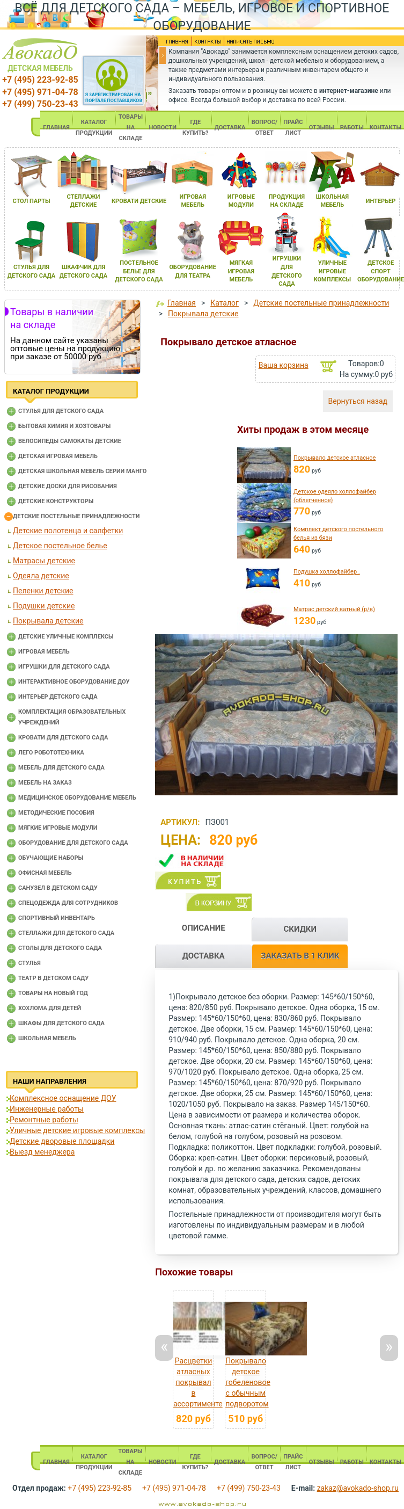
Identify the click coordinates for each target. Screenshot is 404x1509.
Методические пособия (56, 812)
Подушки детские (44, 605)
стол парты (31, 201)
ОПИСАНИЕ (203, 928)
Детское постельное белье (60, 545)
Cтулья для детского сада (61, 411)
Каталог (224, 303)
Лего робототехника (51, 752)
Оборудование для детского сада (73, 842)
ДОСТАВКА (230, 127)
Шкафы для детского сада (61, 1023)
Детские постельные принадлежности (76, 516)
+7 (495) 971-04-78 (40, 92)
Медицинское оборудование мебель (77, 797)
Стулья (29, 963)
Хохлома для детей (49, 1008)
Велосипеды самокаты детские (69, 441)
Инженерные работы (47, 1109)
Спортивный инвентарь (56, 918)
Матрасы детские (44, 560)
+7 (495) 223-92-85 (40, 80)
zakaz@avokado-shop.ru (358, 1488)
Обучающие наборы (50, 857)
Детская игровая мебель (58, 456)
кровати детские (139, 201)
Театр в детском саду (53, 978)
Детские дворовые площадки (62, 1141)
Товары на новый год (53, 993)
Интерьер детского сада (58, 696)
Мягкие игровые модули (57, 827)
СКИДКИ (300, 929)
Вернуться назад (357, 401)
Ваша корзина (283, 365)
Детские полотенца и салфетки (68, 530)
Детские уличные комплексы (66, 636)
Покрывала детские (48, 620)
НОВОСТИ (163, 127)
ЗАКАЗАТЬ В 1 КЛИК (300, 956)
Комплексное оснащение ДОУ (63, 1098)
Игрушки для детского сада (64, 666)
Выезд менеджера (42, 1152)
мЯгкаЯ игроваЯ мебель (241, 271)
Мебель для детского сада (61, 767)
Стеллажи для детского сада (66, 933)
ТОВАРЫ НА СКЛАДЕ (131, 127)
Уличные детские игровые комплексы (77, 1130)
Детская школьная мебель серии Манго (82, 471)
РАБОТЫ (352, 127)
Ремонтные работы (44, 1119)
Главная (181, 303)
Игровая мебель (44, 651)
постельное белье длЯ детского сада (139, 271)
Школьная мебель (47, 1038)
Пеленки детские (43, 590)
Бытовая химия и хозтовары (64, 426)
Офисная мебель (45, 872)
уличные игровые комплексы (332, 271)
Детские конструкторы (55, 501)
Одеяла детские (41, 575)
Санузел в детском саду (58, 887)
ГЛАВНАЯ (56, 127)
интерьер (381, 201)
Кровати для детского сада (63, 737)
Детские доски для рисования (67, 486)
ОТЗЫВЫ (321, 127)
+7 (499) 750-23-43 (40, 104)
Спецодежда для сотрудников (68, 902)
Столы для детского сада (60, 948)
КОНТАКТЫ (385, 127)
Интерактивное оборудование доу (74, 681)
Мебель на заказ (45, 782)
